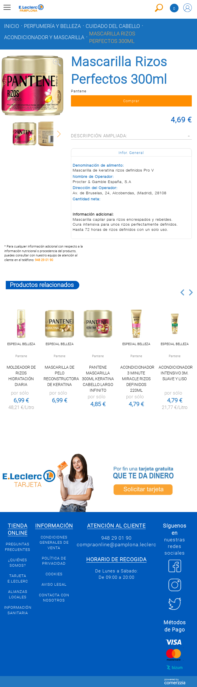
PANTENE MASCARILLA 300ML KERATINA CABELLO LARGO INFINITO (98, 379)
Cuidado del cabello (113, 26)
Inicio (11, 26)
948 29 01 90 (44, 260)
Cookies (54, 574)
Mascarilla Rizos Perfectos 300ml (112, 37)
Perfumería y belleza (52, 26)
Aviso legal (54, 584)
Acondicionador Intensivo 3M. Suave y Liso (176, 373)
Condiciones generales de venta (54, 542)
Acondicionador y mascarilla (44, 37)
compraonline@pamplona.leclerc (116, 544)
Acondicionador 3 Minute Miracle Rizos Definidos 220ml (137, 379)
